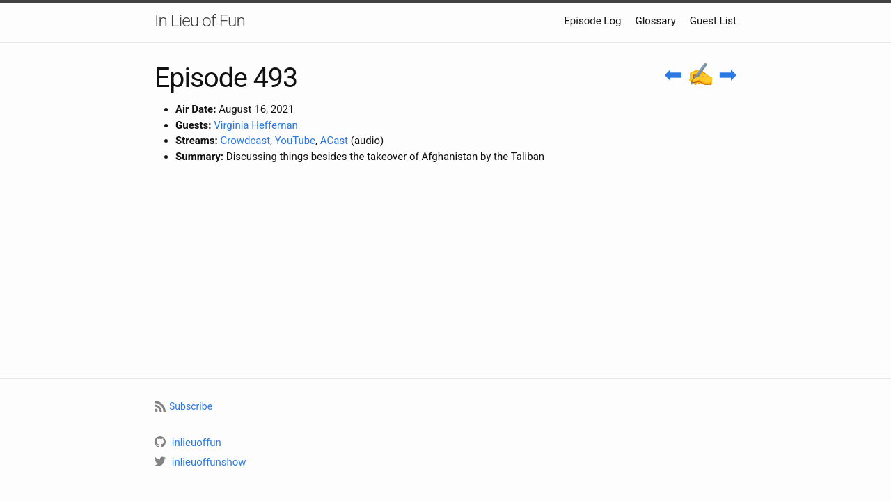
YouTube (295, 140)
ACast (334, 140)
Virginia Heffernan (256, 125)
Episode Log (592, 21)
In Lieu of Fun (200, 20)
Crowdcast (245, 140)
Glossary (655, 21)
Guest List (713, 21)
